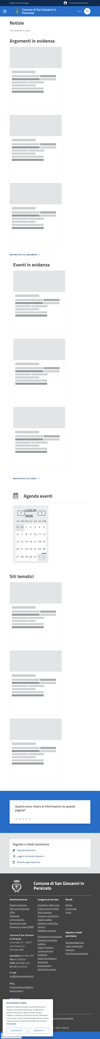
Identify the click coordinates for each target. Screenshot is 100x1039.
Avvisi (68, 912)
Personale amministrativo (17, 917)
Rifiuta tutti (39, 1030)
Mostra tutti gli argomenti (25, 254)
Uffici (12, 912)
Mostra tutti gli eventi (26, 478)
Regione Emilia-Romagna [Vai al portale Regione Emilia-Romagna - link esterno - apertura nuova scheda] (19, 3)
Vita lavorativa (45, 912)
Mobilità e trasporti (47, 930)
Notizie (68, 905)
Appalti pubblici (45, 919)
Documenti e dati (18, 923)
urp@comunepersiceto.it (22, 976)
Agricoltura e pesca (47, 969)
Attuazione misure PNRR (22, 927)
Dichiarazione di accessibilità (61, 1018)
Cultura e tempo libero (48, 908)
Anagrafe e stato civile (48, 905)
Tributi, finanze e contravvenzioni (46, 949)
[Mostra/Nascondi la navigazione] (5, 11)
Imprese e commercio (48, 916)
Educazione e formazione (50, 936)
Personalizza (11, 1023)
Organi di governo (18, 905)
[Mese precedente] (21, 513)
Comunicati (70, 908)
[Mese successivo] (42, 513)
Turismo (41, 927)
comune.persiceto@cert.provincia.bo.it (21, 989)
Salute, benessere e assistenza (47, 960)
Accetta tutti (16, 1030)
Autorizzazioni (44, 965)
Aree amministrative (20, 908)
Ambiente (42, 955)
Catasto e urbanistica (48, 923)
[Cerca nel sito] (87, 11)
